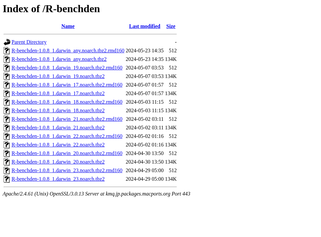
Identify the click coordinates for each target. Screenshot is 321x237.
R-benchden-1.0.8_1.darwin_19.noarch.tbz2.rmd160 (67, 67)
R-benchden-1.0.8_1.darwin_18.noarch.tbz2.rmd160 (67, 102)
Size (171, 26)
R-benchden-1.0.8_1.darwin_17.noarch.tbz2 (58, 93)
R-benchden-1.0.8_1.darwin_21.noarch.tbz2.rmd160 (67, 119)
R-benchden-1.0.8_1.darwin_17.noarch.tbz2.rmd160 (67, 85)
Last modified (144, 26)
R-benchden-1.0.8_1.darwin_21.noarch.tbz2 (58, 127)
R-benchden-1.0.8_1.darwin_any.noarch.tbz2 (59, 59)
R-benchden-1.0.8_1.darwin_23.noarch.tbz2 (58, 179)
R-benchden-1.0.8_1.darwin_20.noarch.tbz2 (58, 162)
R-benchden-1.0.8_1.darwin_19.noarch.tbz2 (58, 76)
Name (68, 26)
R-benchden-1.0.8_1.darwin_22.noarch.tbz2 (58, 144)
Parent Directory (29, 42)
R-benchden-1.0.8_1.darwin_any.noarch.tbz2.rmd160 (68, 50)
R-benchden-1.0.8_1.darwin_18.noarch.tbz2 (58, 110)
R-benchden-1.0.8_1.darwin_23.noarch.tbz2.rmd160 (67, 170)
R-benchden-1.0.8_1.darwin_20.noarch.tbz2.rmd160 (67, 153)
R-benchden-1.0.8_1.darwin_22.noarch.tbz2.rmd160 (67, 136)
